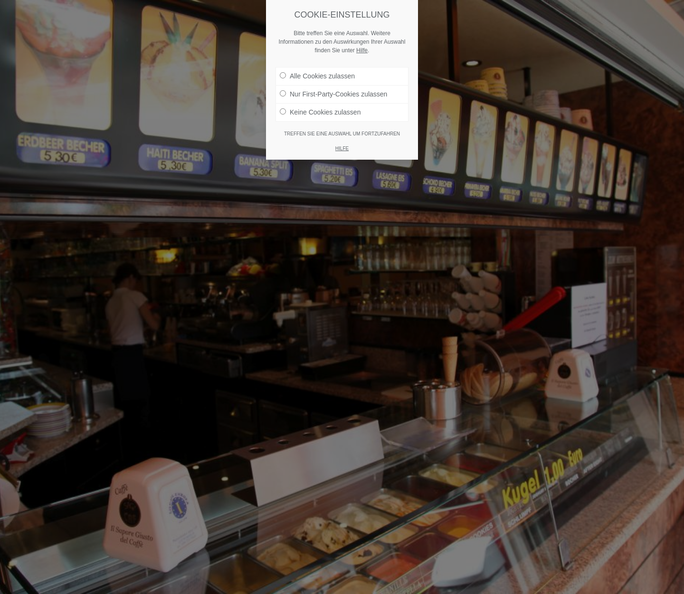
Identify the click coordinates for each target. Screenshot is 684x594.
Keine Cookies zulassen (320, 112)
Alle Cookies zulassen (317, 76)
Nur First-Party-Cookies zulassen (333, 94)
